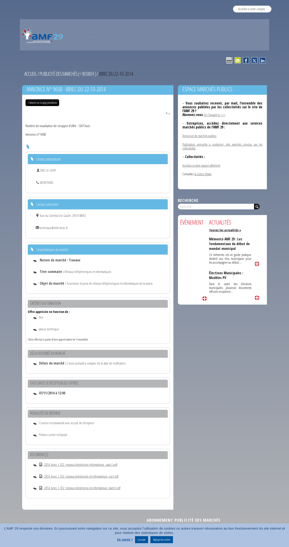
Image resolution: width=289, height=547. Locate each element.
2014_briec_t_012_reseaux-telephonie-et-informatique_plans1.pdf (79, 488)
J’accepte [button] (141, 540)
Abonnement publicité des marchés (183, 520)
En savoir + (125, 539)
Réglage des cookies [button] (161, 540)
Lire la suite (204, 298)
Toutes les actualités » (226, 230)
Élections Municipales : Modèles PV (226, 275)
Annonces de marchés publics (199, 135)
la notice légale (203, 174)
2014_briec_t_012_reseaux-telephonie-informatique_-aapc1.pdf (78, 465)
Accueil (30, 73)
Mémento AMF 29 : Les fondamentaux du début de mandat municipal (230, 244)
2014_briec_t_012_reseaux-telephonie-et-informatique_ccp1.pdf (78, 476)
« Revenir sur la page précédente (42, 103)
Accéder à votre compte (251, 9)
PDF (165, 113)
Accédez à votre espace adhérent (201, 165)
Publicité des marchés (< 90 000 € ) (69, 73)
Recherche (188, 200)
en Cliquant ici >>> (215, 114)
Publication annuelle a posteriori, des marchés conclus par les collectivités (222, 146)
